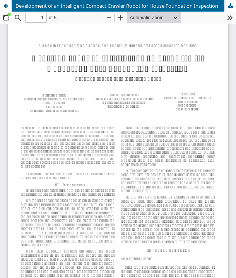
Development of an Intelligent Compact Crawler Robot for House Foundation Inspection (116, 5)
